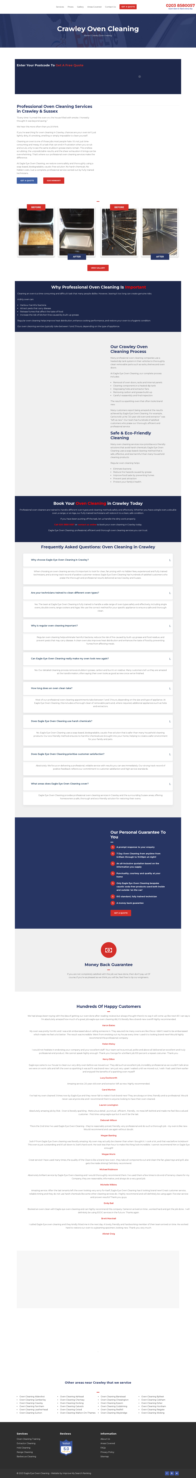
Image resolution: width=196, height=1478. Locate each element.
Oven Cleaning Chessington (114, 1400)
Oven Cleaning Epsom (112, 1403)
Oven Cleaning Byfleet (152, 1396)
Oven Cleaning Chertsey (72, 1400)
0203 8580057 (180, 5)
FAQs (103, 1448)
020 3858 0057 (67, 524)
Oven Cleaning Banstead (113, 1396)
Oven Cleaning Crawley (31, 1403)
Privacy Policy (107, 1452)
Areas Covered (107, 1443)
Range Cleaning (25, 1452)
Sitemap (104, 1456)
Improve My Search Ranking (77, 1473)
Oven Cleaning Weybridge (114, 1413)
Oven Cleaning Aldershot (32, 1396)
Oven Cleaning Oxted (71, 1409)
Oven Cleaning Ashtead (72, 1396)
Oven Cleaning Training (28, 1439)
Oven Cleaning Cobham (153, 1400)
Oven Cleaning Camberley (33, 1400)
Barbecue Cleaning (26, 1456)
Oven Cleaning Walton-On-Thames (77, 1413)
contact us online (87, 524)
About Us (105, 1439)
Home (87, 35)
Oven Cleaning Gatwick (72, 1406)
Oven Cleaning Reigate (152, 1409)
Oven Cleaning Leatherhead (34, 1409)
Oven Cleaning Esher (151, 1403)
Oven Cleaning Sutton (31, 1413)
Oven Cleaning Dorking (72, 1403)
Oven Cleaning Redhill (112, 1409)
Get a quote (27, 180)
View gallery (98, 268)
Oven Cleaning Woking (152, 1413)
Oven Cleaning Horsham (153, 1406)
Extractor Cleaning (26, 1443)
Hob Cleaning (23, 1448)
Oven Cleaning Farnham (32, 1406)
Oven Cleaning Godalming (114, 1406)
